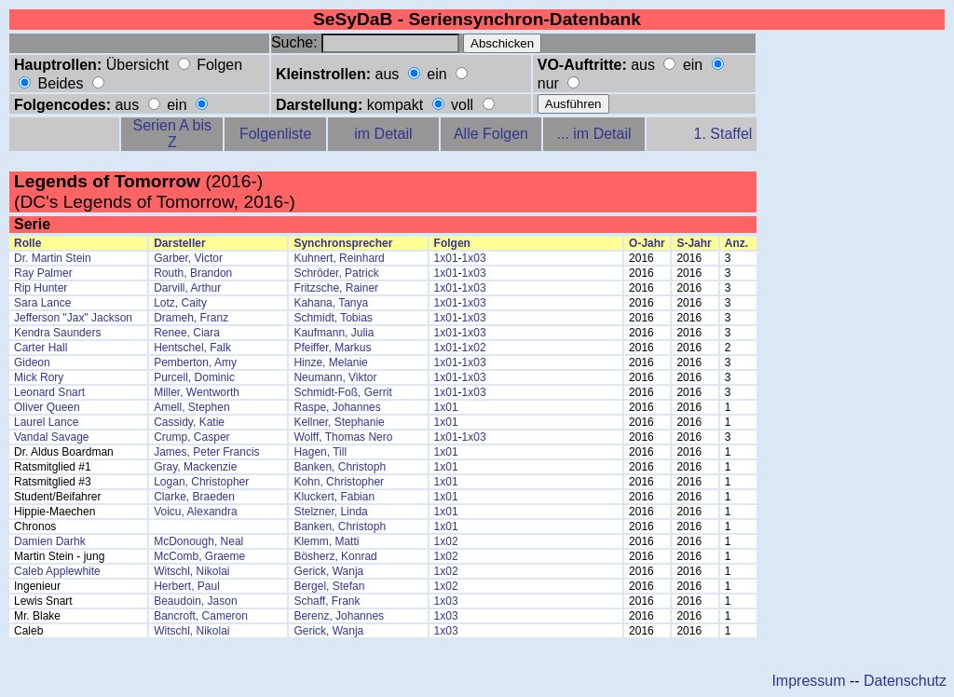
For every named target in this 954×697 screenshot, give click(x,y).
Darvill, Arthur (187, 287)
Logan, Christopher (201, 481)
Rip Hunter (40, 287)
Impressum (808, 681)
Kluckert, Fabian (334, 496)
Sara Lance (42, 302)
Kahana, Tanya (330, 302)
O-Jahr (647, 243)
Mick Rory (38, 377)
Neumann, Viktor (334, 377)
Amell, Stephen (191, 407)
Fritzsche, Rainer (335, 287)
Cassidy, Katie (189, 422)
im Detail (383, 134)
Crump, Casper (191, 437)
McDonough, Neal (198, 541)
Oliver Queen (47, 407)
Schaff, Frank (326, 601)
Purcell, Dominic (194, 377)
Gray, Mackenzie (195, 466)
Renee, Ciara (187, 332)
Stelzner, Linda (330, 511)
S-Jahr (693, 243)
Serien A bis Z (172, 133)
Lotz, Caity (180, 302)
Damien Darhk (50, 541)
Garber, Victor (188, 258)
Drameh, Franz (191, 317)
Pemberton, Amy (195, 362)
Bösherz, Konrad (334, 556)
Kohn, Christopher (338, 481)
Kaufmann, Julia (333, 332)
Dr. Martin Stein (52, 258)
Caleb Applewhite (57, 571)
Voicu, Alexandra (195, 511)
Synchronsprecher (342, 243)
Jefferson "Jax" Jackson (73, 317)
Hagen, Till (320, 451)
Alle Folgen (491, 134)
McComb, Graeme (199, 556)
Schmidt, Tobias (333, 317)
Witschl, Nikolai (191, 571)
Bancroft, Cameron (201, 615)
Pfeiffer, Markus (332, 347)
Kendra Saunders (57, 332)
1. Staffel (723, 134)
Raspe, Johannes (336, 407)
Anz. (736, 243)
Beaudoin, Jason (195, 601)
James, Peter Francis (206, 451)
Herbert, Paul (187, 586)
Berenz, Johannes (338, 615)
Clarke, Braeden (194, 496)
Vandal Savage (51, 437)
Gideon (32, 362)
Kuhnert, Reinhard (338, 258)
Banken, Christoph (339, 466)
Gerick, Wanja (328, 571)
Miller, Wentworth (196, 392)
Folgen (452, 243)
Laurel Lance (46, 422)
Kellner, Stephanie (338, 422)
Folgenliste (275, 134)
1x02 (474, 347)
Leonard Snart (49, 392)
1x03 (474, 258)
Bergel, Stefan (328, 586)
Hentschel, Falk (192, 347)
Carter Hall (40, 347)
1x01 (446, 258)
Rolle (27, 243)
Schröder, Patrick (335, 273)
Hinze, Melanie (330, 362)
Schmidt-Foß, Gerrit (342, 392)
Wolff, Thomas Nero (342, 437)
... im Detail (594, 134)
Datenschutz (905, 681)
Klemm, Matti (326, 541)
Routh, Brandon (193, 273)
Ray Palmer (43, 273)
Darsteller (179, 243)
